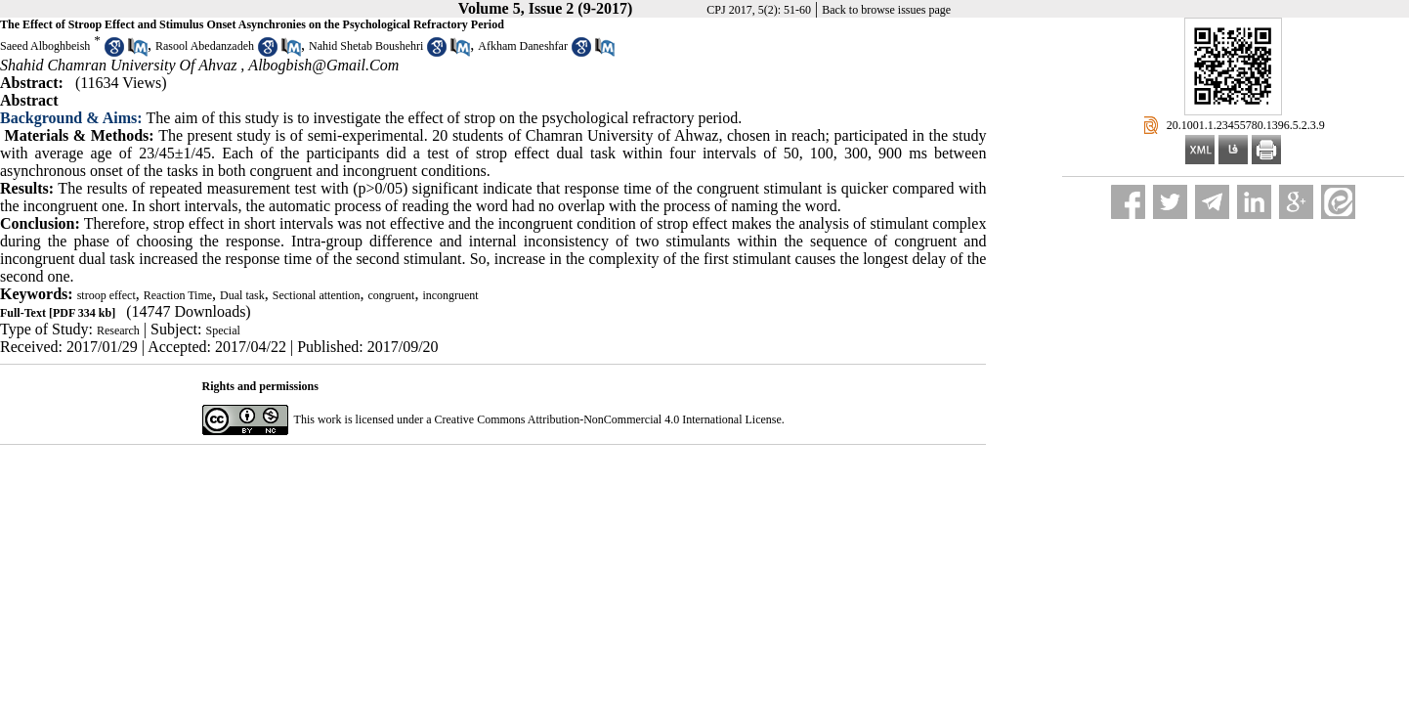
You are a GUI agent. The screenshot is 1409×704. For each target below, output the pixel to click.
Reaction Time (178, 295)
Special (223, 330)
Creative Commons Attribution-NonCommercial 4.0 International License (608, 419)
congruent (390, 295)
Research (118, 330)
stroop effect (106, 295)
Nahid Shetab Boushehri (366, 46)
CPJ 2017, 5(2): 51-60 (758, 10)
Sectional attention (317, 295)
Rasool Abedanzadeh (204, 46)
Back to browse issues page (886, 10)
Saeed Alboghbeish (45, 46)
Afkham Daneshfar (523, 46)
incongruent (450, 295)
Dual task (242, 295)
